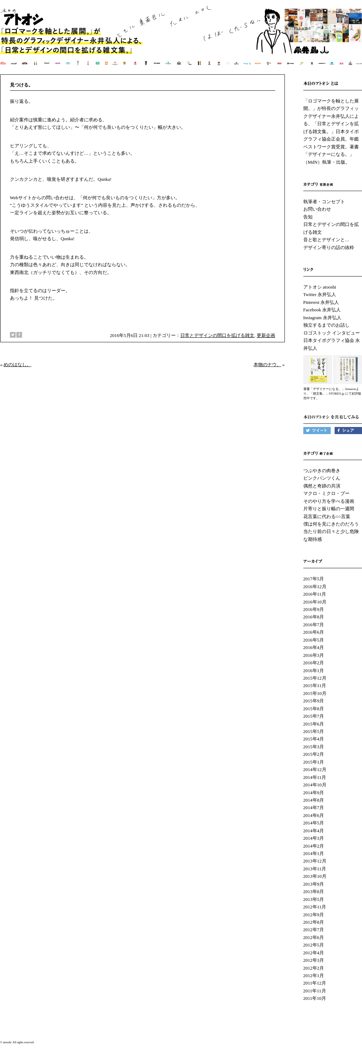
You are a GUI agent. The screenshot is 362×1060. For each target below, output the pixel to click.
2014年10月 (314, 784)
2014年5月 (313, 823)
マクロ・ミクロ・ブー (326, 493)
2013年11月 (314, 868)
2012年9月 (313, 914)
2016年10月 (314, 602)
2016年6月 (313, 632)
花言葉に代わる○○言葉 (327, 516)
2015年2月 (313, 754)
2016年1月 (313, 670)
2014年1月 (313, 853)
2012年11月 (314, 906)
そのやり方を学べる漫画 (328, 501)
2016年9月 (313, 609)
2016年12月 (314, 586)
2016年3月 (313, 655)
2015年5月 (313, 731)
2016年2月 (313, 662)
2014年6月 (313, 815)
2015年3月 (313, 746)
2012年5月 (313, 945)
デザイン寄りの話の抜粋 (328, 247)
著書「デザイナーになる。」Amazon (329, 389)
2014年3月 (313, 838)
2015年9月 (313, 700)
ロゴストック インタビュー (331, 333)
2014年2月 (313, 846)
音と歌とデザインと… (326, 239)
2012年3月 (313, 960)
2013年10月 (314, 876)
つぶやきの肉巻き (321, 470)
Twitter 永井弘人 (319, 294)
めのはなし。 (17, 364)
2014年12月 (314, 769)
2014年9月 (313, 792)
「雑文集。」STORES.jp (327, 393)
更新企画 (266, 335)
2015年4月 (313, 739)
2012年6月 (313, 937)
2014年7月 (313, 807)
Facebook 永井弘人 (322, 309)
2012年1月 (313, 975)
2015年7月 (313, 716)
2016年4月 (313, 647)
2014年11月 (314, 777)
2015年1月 (313, 762)
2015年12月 (314, 678)
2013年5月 (313, 899)
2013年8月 (313, 891)
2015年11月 (314, 685)
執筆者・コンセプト (324, 201)
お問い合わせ (317, 209)
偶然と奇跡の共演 (321, 486)
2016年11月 (314, 594)
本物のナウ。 (267, 364)
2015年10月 (314, 693)
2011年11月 (314, 990)
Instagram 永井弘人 (322, 317)
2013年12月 (314, 861)
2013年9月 (313, 884)
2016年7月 (313, 624)
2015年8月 (313, 708)
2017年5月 (313, 578)
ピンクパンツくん (321, 478)
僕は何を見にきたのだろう (331, 524)
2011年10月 (314, 998)
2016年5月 (313, 640)
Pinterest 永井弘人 (321, 302)
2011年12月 (314, 983)
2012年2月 (313, 968)
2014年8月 (313, 800)
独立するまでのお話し (326, 325)
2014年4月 (313, 830)
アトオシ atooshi (319, 287)
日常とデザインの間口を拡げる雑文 (217, 335)
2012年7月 (313, 929)
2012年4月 (313, 952)
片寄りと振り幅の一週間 (328, 508)
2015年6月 (313, 724)
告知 (308, 217)
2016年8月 (313, 616)
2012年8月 (313, 922)
